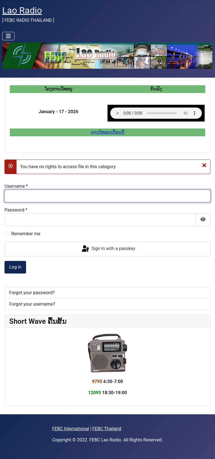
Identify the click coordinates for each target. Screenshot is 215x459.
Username (16, 186)
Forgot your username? (32, 304)
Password (15, 210)
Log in (15, 267)
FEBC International (70, 428)
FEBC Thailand (106, 428)
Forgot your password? (32, 292)
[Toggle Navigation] (8, 36)
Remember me (25, 233)
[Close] (204, 165)
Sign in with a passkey (108, 249)
